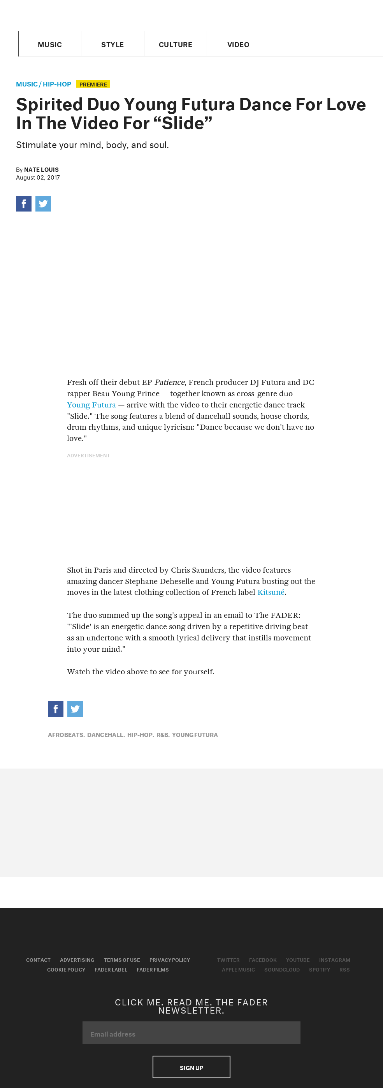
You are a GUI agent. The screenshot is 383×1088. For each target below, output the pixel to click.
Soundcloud (282, 969)
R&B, (163, 734)
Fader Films (153, 969)
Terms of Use (122, 959)
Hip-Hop (57, 83)
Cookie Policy (66, 969)
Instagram (334, 959)
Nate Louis (41, 168)
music (27, 83)
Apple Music (238, 969)
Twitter (228, 959)
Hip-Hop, (140, 734)
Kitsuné (271, 592)
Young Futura (91, 404)
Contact (38, 959)
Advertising (77, 959)
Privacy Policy (169, 959)
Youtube (298, 959)
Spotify (319, 969)
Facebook (263, 959)
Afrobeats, (66, 734)
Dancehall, (106, 734)
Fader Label (111, 969)
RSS (344, 969)
